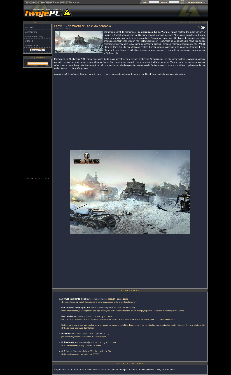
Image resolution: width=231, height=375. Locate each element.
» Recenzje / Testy (34, 36)
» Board (29, 41)
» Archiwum (31, 32)
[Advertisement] (142, 12)
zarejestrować (104, 369)
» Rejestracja (31, 45)
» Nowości (30, 27)
